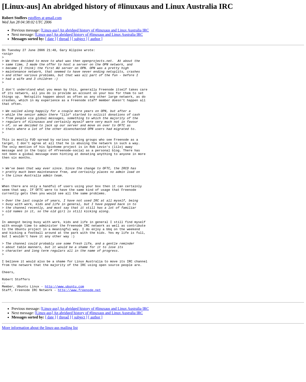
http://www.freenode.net (79, 338)
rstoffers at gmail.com (45, 18)
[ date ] (50, 39)
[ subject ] (79, 39)
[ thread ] (64, 39)
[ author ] (95, 39)
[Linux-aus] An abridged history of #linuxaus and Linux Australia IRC (95, 30)
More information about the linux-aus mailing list (40, 378)
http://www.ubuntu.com (64, 334)
